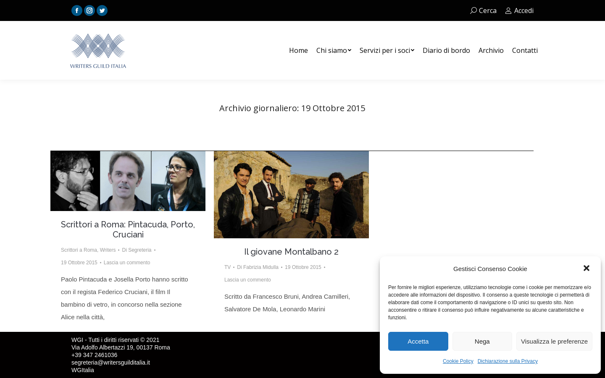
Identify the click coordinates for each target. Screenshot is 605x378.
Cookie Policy (458, 361)
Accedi (519, 10)
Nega (482, 341)
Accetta (418, 341)
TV (227, 267)
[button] (587, 269)
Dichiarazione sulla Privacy (508, 361)
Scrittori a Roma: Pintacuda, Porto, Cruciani (128, 229)
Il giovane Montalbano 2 (291, 252)
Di (136, 250)
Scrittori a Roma (79, 250)
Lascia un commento (127, 263)
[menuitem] (298, 50)
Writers (108, 250)
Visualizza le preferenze (554, 341)
